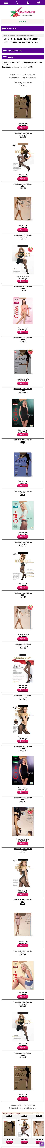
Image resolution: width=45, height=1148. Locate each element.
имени (17, 62)
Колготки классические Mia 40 (23, 902)
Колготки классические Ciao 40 (23, 646)
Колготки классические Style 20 (23, 799)
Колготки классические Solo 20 (23, 953)
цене (24, 62)
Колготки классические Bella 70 (23, 237)
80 (27, 67)
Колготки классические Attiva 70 (23, 442)
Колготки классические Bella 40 (23, 135)
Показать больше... (37, 1113)
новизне (40, 62)
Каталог (9, 28)
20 (22, 67)
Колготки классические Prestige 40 (23, 390)
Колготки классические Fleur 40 (23, 851)
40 (25, 67)
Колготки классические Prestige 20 (23, 748)
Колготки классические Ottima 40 (23, 544)
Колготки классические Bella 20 (23, 1004)
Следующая (30, 74)
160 (30, 67)
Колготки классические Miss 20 (23, 595)
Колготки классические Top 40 (23, 493)
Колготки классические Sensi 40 (23, 697)
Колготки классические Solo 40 (23, 288)
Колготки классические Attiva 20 (23, 339)
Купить (22, 128)
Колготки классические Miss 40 (23, 186)
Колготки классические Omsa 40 (23, 1055)
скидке (5, 64)
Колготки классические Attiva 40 (23, 84)
